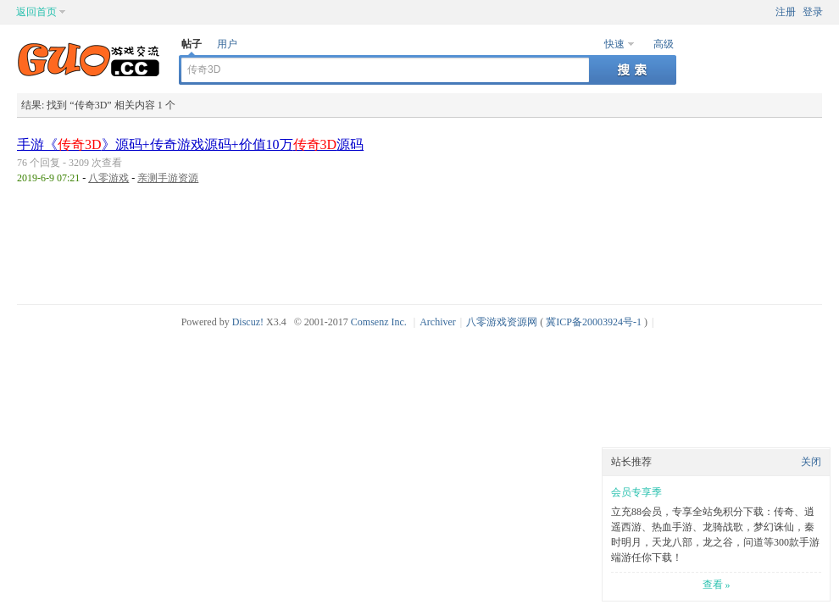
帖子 (191, 44)
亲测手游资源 (167, 178)
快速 (614, 44)
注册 (785, 12)
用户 (227, 44)
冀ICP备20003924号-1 (594, 322)
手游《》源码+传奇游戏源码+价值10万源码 (190, 144)
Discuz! (248, 322)
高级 (663, 44)
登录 (813, 12)
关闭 (811, 462)
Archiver (438, 322)
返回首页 (36, 12)
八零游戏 (108, 178)
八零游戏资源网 (501, 322)
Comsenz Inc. (379, 322)
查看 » (717, 585)
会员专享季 (636, 492)
